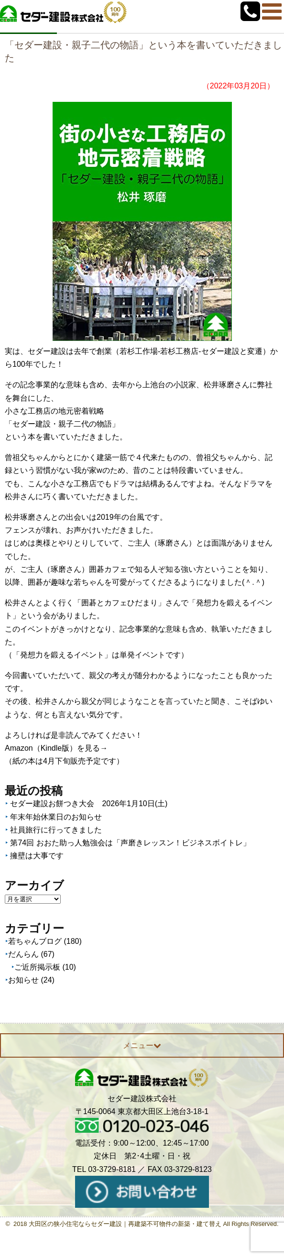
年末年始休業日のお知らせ (56, 817)
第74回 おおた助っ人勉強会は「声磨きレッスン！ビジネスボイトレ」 (130, 843)
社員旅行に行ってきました (56, 830)
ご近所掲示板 (37, 967)
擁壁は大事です (37, 856)
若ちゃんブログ (35, 941)
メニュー (142, 1045)
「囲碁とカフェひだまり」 (119, 603)
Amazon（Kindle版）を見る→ (56, 748)
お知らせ (23, 980)
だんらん (23, 954)
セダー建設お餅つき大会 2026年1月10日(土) (88, 803)
